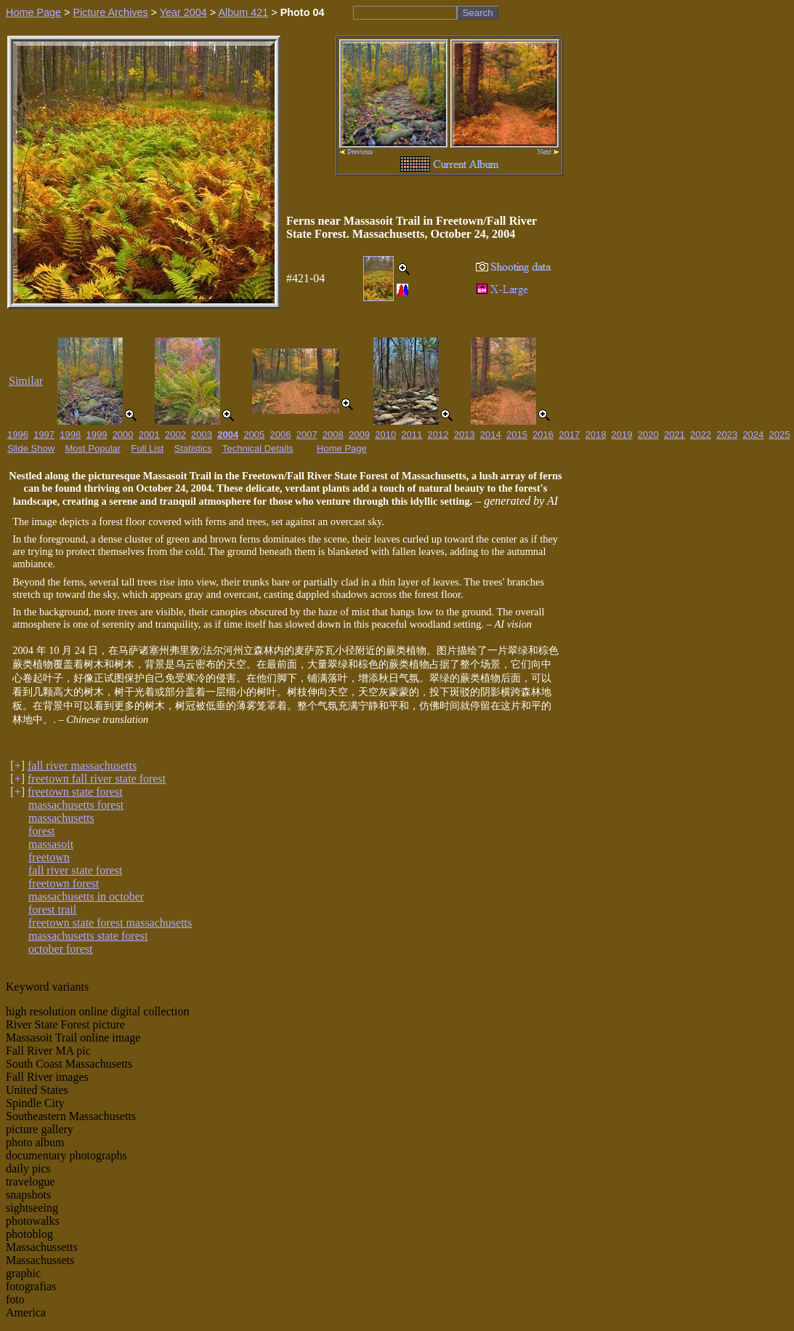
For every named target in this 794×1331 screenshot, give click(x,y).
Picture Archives (110, 12)
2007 (306, 434)
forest (41, 831)
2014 (490, 434)
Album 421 (243, 12)
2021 (674, 434)
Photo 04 (302, 12)
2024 (752, 434)
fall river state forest (75, 870)
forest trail (52, 909)
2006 (280, 434)
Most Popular (93, 448)
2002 (175, 434)
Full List (147, 448)
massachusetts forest (75, 805)
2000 (123, 434)
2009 (359, 434)
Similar (26, 381)
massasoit (50, 844)
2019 (622, 434)
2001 (149, 434)
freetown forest (63, 883)
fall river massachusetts (82, 765)
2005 (253, 434)
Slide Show (30, 448)
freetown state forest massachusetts (110, 922)
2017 (569, 434)
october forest (60, 949)
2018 (595, 434)
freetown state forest (75, 792)
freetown (49, 857)
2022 (700, 434)
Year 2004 (183, 12)
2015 (516, 434)
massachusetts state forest (87, 936)
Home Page (33, 12)
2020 (648, 434)
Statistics (193, 448)
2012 (438, 434)
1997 (43, 434)
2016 (543, 434)
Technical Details (257, 448)
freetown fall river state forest (97, 778)
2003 (201, 434)
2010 (385, 434)
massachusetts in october (86, 896)
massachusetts (61, 818)
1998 (70, 434)
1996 (17, 434)
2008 (333, 434)
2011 (411, 434)
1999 (96, 434)
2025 (779, 434)
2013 (464, 434)
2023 (726, 434)
